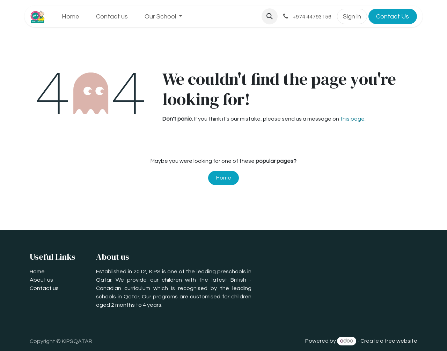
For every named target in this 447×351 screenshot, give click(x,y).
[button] (270, 16)
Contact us (44, 288)
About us (41, 280)
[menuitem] (70, 16)
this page (352, 119)
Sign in (352, 16)
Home (223, 178)
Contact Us (392, 16)
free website (400, 341)
